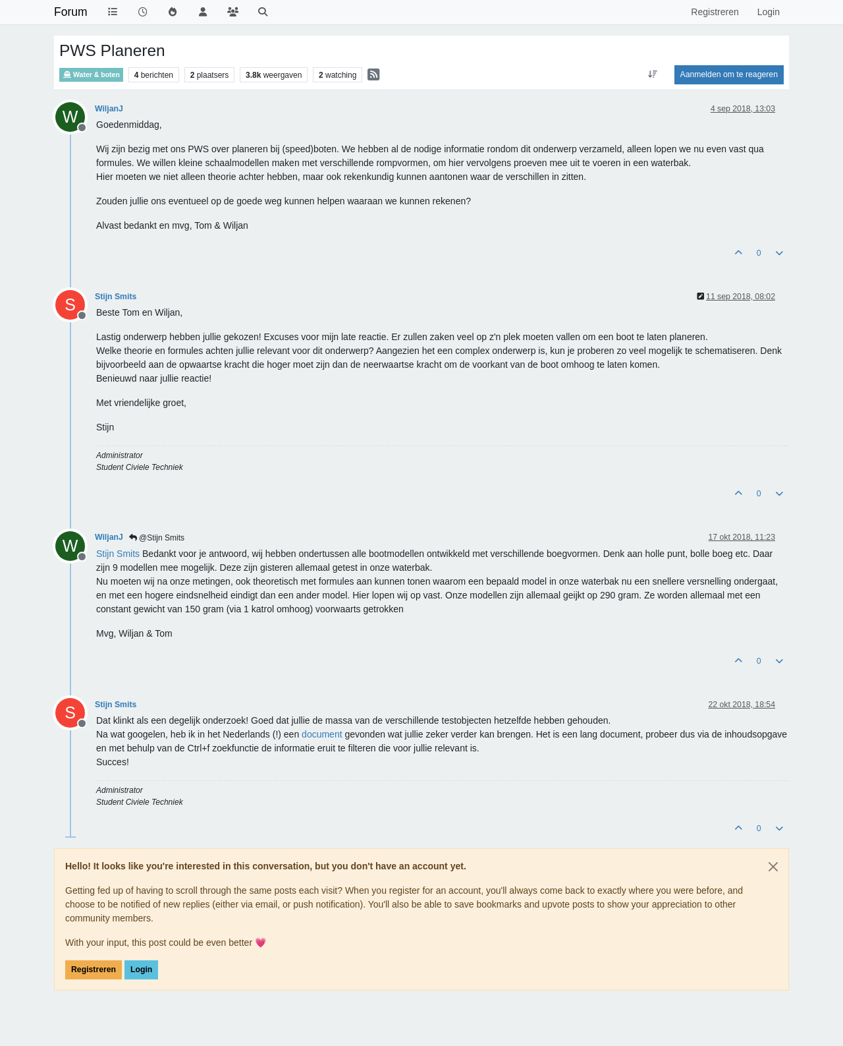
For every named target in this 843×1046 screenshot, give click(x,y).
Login (141, 969)
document (322, 734)
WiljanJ (109, 108)
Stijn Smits (115, 296)
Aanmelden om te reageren (729, 74)
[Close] (773, 867)
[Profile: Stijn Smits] (118, 553)
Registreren (93, 969)
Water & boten (91, 75)
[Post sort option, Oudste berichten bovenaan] (652, 74)
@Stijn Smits (156, 537)
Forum (71, 11)
